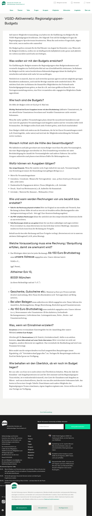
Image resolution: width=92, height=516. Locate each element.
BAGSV (17, 461)
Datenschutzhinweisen (51, 499)
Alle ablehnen (42, 508)
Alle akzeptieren (21, 508)
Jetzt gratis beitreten (79, 428)
